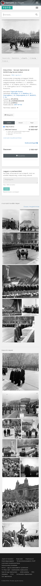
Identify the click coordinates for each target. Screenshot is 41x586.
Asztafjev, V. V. (16, 93)
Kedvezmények (31, 143)
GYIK (12, 574)
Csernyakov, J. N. (9, 95)
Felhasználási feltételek (9, 565)
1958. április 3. (16, 75)
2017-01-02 (18, 104)
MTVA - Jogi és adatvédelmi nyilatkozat (15, 567)
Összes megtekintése (31, 206)
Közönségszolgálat (8, 561)
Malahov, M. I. (27, 93)
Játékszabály (24, 572)
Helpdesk (5, 574)
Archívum (12, 3)
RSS (33, 572)
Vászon (20, 123)
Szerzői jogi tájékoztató (9, 572)
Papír (32, 123)
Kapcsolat (19, 559)
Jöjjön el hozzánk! (8, 559)
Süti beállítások (7, 576)
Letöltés (9, 123)
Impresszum (29, 559)
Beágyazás (8, 115)
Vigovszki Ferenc (16, 91)
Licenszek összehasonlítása (12, 138)
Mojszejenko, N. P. (22, 95)
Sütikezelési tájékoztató (24, 574)
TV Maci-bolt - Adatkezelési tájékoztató (15, 570)
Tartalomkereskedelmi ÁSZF (26, 561)
